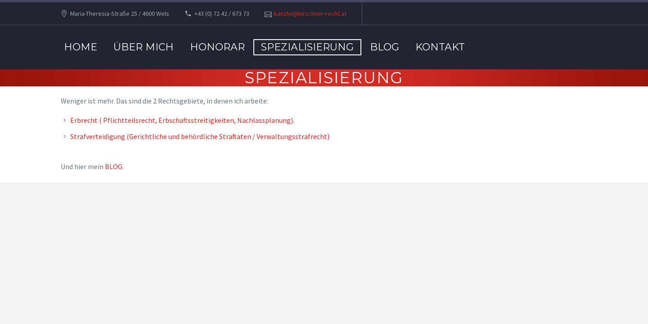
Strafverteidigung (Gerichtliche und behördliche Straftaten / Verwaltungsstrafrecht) (199, 136)
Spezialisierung (307, 47)
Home (80, 47)
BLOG (384, 47)
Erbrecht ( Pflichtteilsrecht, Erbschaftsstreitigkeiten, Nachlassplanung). (182, 120)
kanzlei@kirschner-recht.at (310, 13)
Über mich (143, 47)
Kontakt (440, 47)
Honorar (217, 47)
